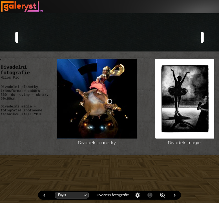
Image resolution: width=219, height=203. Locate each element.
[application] (109, 101)
